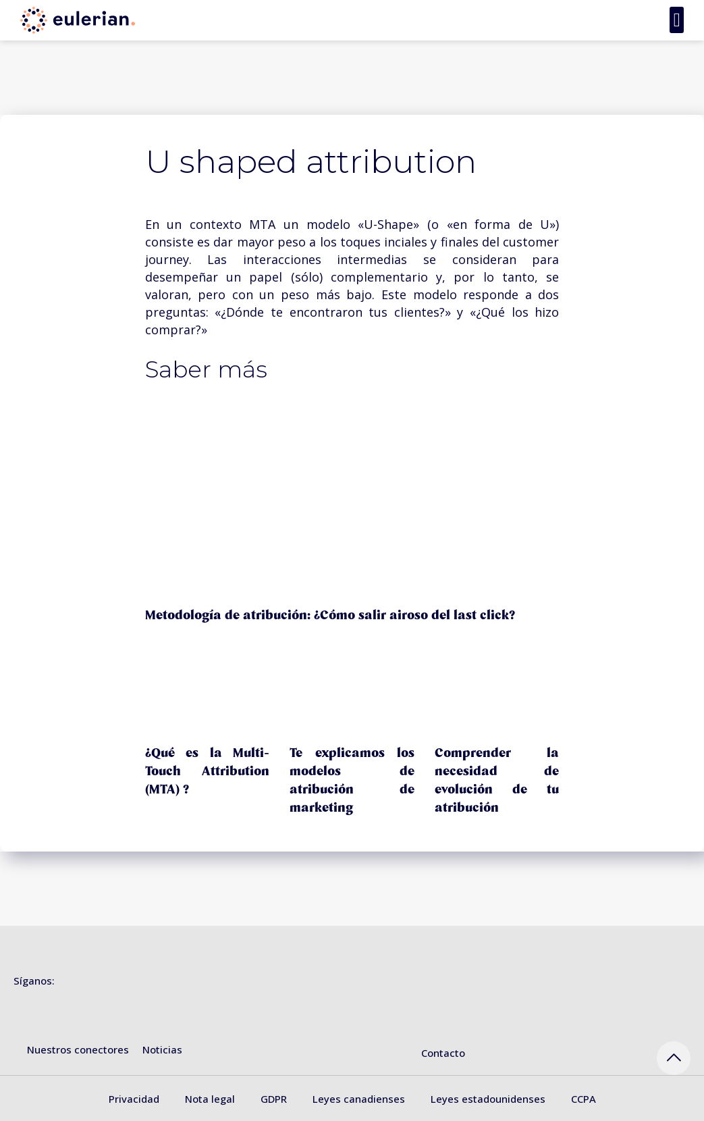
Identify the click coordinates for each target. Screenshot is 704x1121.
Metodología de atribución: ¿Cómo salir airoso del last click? (330, 615)
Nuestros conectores (78, 1049)
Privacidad (134, 1098)
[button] (677, 20)
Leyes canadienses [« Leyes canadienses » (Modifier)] (359, 1098)
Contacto (443, 1053)
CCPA (583, 1098)
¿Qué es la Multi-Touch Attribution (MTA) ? (207, 771)
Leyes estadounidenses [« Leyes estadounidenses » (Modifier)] (488, 1098)
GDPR (274, 1098)
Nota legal (210, 1098)
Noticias (162, 1049)
